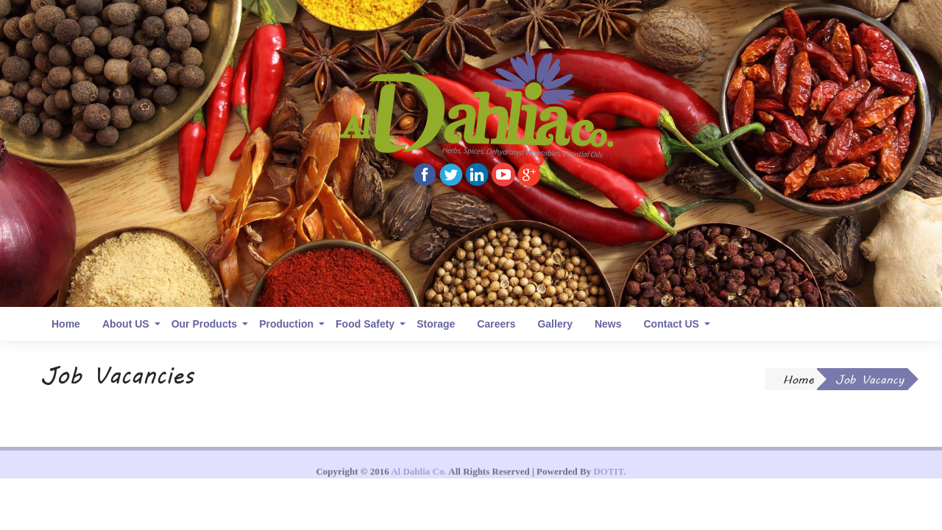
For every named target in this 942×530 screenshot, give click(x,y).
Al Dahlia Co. (418, 476)
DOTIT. (609, 476)
